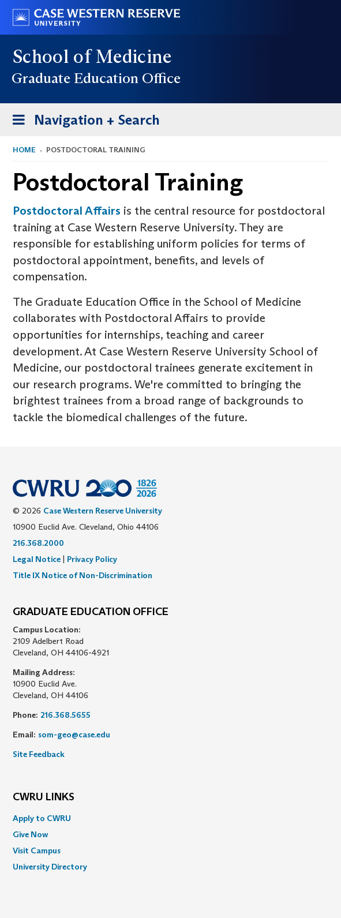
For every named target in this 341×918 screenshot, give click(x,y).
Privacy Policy (92, 559)
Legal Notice (37, 559)
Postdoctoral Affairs (67, 211)
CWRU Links (43, 797)
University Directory (50, 866)
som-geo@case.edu (74, 734)
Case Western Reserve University (102, 510)
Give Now (30, 834)
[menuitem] (170, 818)
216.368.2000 (38, 543)
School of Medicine (93, 56)
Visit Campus (37, 850)
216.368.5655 (65, 715)
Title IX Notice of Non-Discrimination (82, 575)
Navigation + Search (82, 122)
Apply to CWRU (42, 818)
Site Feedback (39, 754)
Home (24, 149)
